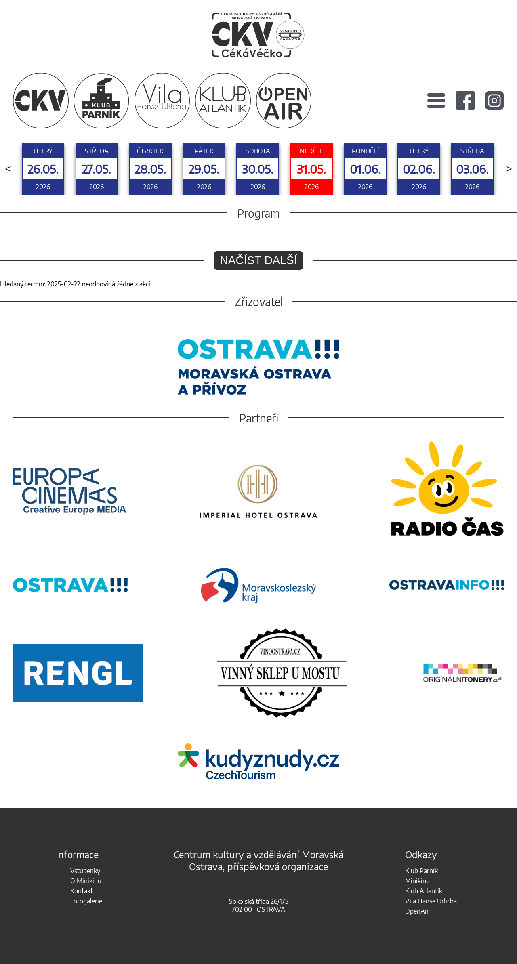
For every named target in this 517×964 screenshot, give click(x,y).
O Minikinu (85, 881)
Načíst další (258, 260)
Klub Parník (421, 871)
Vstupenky (85, 871)
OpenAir (417, 911)
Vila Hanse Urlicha (431, 901)
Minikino (417, 881)
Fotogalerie (86, 901)
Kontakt (81, 891)
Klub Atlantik (423, 891)
